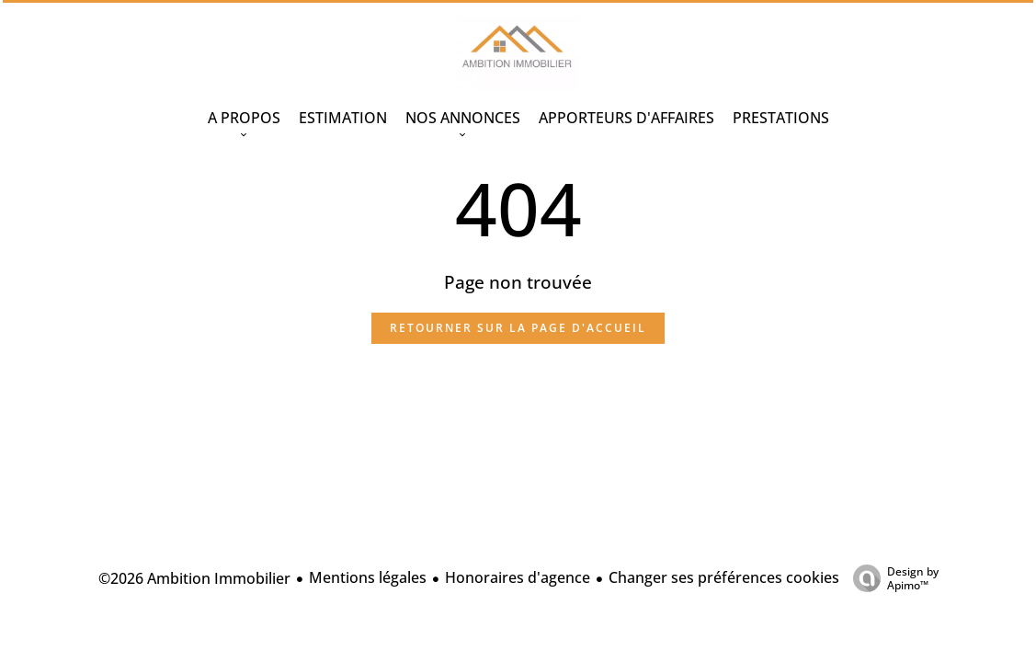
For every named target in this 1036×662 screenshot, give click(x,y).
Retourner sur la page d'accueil (518, 328)
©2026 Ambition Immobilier (194, 578)
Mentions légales (368, 577)
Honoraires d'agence (517, 577)
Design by (891, 578)
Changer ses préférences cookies (724, 577)
